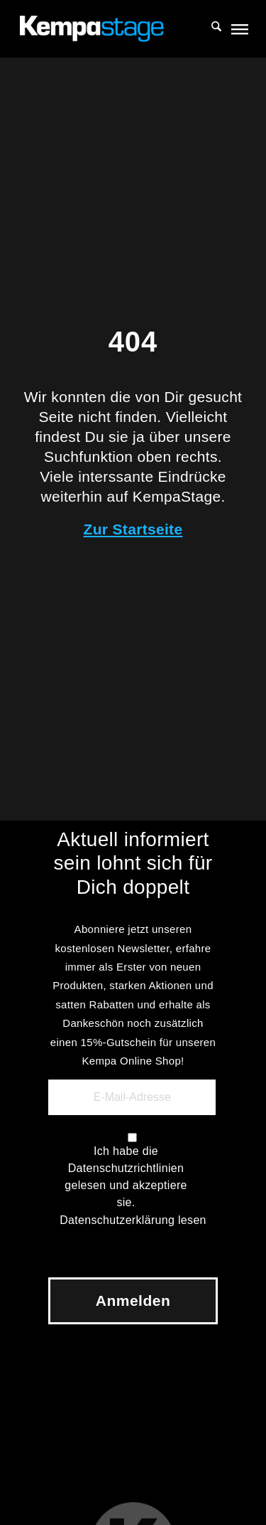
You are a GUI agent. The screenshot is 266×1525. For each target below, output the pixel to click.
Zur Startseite (133, 529)
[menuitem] (209, 28)
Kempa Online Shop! (133, 1061)
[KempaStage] (110, 28)
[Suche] (209, 28)
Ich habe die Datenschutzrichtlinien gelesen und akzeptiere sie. (126, 1176)
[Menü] (238, 28)
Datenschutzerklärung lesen (133, 1220)
